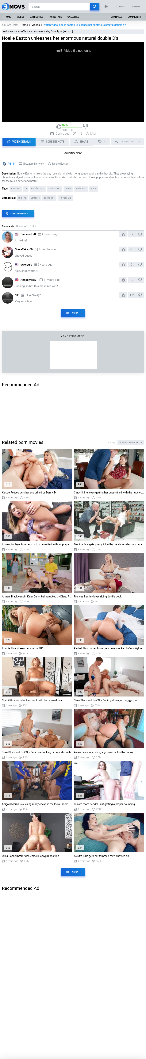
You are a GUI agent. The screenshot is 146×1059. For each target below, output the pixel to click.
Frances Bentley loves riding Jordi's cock (98, 596)
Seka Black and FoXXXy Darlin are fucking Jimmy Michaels (36, 752)
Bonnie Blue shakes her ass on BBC (23, 648)
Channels (116, 17)
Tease (68, 188)
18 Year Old (65, 198)
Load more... (73, 313)
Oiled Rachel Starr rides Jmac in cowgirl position (30, 856)
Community (134, 17)
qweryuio (26, 264)
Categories (37, 17)
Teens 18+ (49, 198)
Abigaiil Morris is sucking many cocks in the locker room (35, 804)
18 (25, 188)
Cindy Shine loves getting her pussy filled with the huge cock (109, 492)
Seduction (81, 188)
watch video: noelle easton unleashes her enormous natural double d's (85, 24)
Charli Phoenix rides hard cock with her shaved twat (32, 700)
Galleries (73, 17)
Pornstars (55, 17)
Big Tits (22, 198)
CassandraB (28, 234)
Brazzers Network (33, 163)
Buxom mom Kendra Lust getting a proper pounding (104, 804)
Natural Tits (54, 188)
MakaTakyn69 (24, 249)
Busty (93, 188)
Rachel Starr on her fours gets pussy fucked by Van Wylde (108, 648)
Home (8, 17)
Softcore (35, 198)
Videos (20, 17)
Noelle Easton (60, 163)
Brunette (15, 188)
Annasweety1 (29, 280)
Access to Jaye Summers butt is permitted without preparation (37, 544)
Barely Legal (37, 188)
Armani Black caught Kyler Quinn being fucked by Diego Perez (37, 596)
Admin (11, 163)
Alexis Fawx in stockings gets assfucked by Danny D (104, 752)
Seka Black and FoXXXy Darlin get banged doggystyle (105, 700)
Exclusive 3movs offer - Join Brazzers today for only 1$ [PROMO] (37, 31)
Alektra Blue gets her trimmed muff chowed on (101, 856)
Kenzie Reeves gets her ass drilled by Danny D (29, 492)
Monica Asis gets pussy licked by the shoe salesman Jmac (108, 544)
